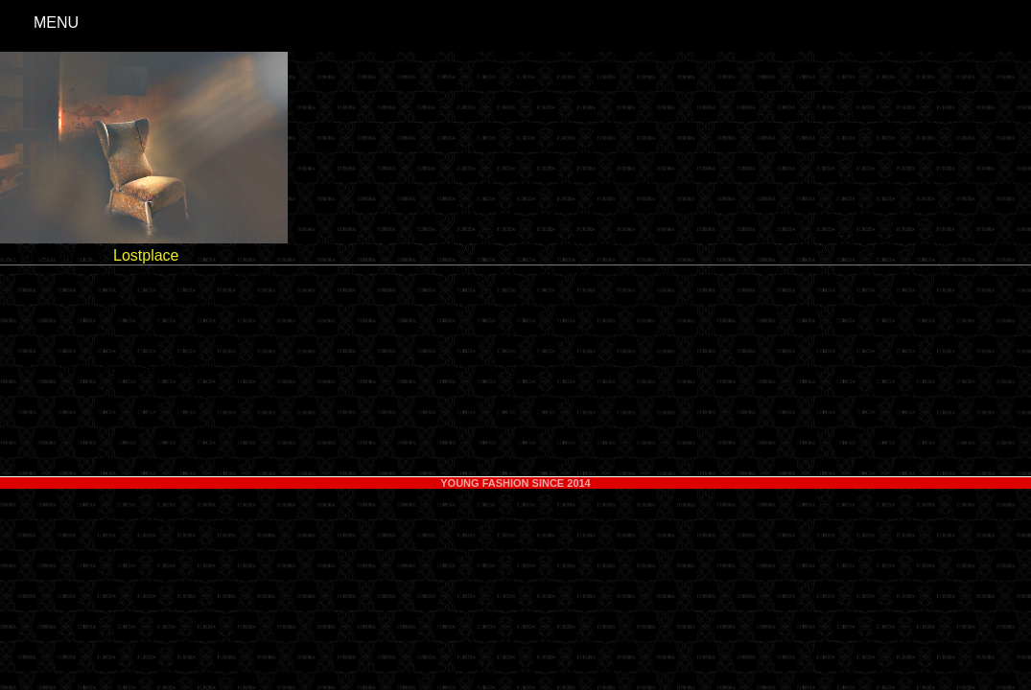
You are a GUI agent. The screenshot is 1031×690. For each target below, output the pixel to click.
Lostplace (146, 255)
